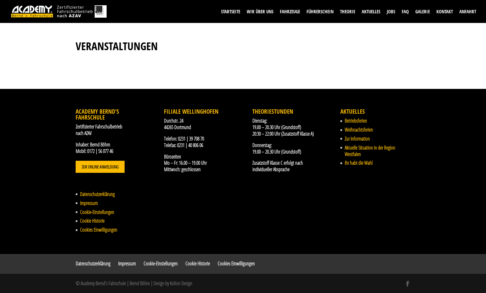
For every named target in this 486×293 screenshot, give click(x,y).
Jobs (391, 12)
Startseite (230, 12)
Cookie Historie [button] (92, 220)
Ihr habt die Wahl (359, 163)
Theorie (347, 12)
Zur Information (357, 138)
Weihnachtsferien (359, 129)
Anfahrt (467, 12)
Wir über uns (260, 12)
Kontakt (444, 12)
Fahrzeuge (290, 12)
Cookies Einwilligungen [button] (98, 229)
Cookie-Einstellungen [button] (97, 212)
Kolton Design (181, 283)
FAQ (405, 12)
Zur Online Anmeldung (100, 167)
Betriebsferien (356, 120)
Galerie (422, 12)
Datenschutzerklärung (97, 194)
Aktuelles (371, 12)
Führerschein (320, 12)
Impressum (89, 203)
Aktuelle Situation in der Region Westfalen (370, 151)
